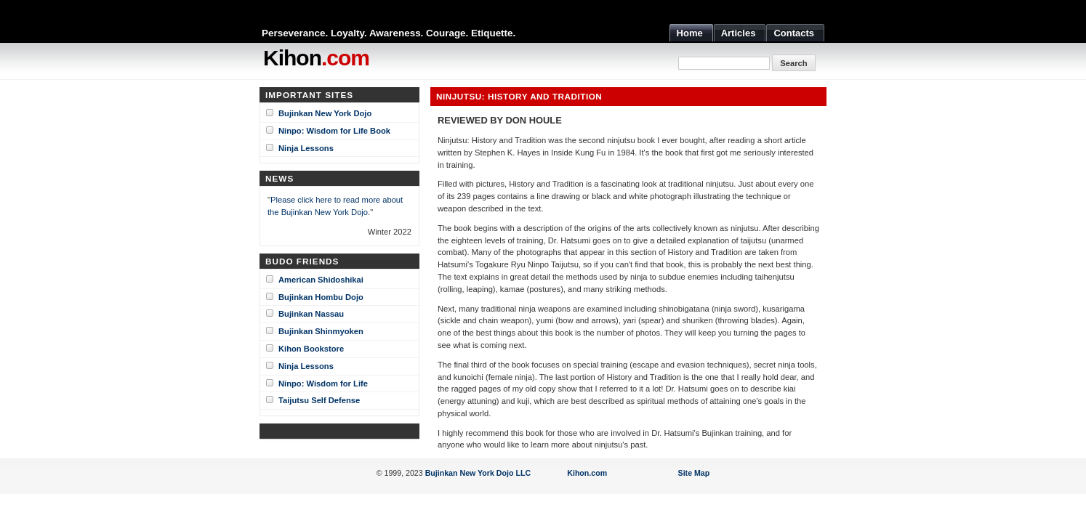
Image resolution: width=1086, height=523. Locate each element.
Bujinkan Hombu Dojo (320, 297)
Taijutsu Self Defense (319, 400)
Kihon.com (587, 473)
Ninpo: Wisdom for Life (323, 383)
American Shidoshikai (320, 279)
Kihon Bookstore (311, 348)
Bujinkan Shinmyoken (320, 331)
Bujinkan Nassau (311, 313)
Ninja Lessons (306, 148)
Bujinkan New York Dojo (324, 113)
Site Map (694, 473)
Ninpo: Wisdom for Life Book (334, 130)
